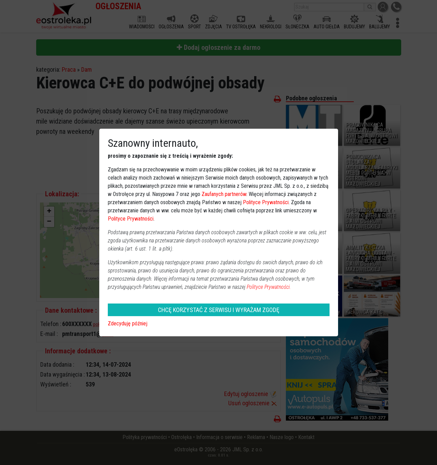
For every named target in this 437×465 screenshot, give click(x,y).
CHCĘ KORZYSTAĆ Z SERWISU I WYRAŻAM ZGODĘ (218, 309)
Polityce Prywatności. (269, 287)
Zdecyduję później (127, 323)
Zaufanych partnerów (224, 194)
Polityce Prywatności (266, 202)
